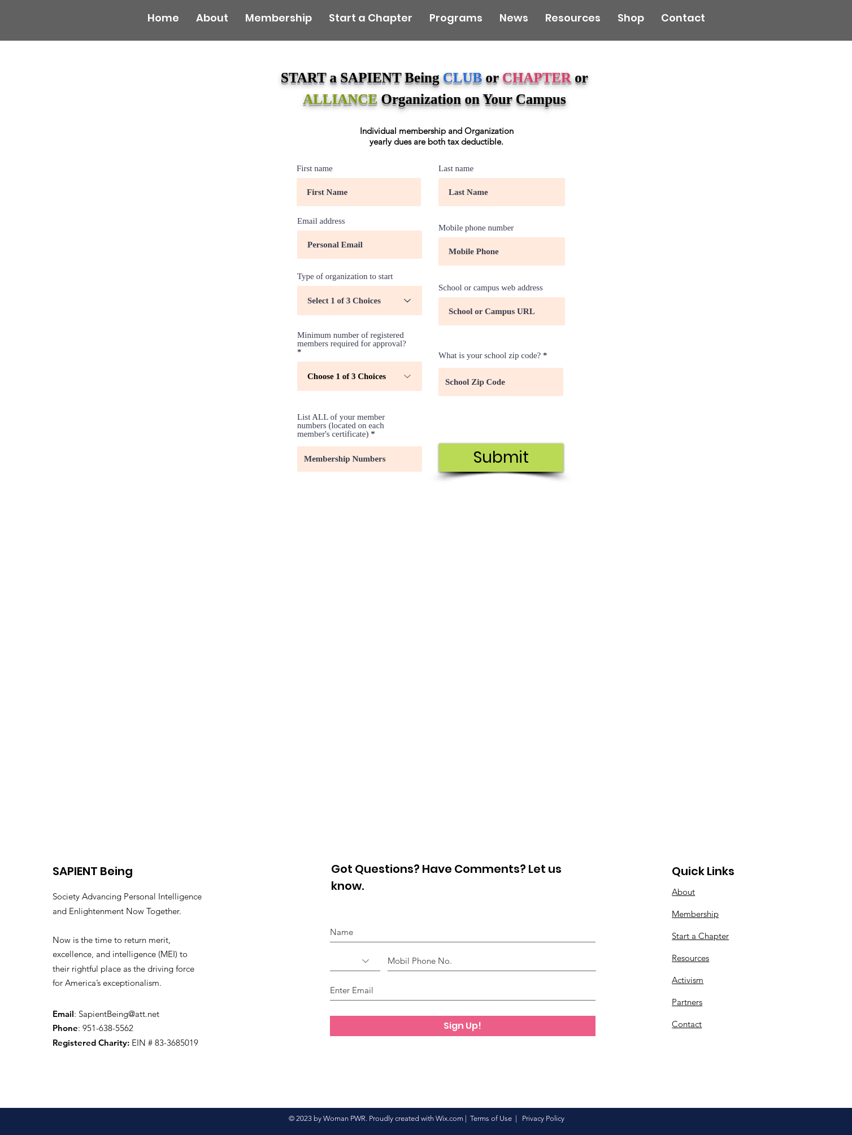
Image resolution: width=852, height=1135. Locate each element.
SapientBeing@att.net (119, 1013)
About (683, 891)
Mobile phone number (476, 228)
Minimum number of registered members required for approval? (351, 339)
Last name (455, 168)
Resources (690, 958)
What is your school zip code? (489, 355)
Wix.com (449, 1118)
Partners (687, 1002)
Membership (695, 913)
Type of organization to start (345, 276)
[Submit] (501, 457)
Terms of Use (491, 1118)
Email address (321, 221)
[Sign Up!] (462, 1026)
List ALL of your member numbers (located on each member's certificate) (341, 425)
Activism (687, 980)
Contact (687, 1024)
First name (315, 168)
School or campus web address (490, 288)
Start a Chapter (700, 935)
